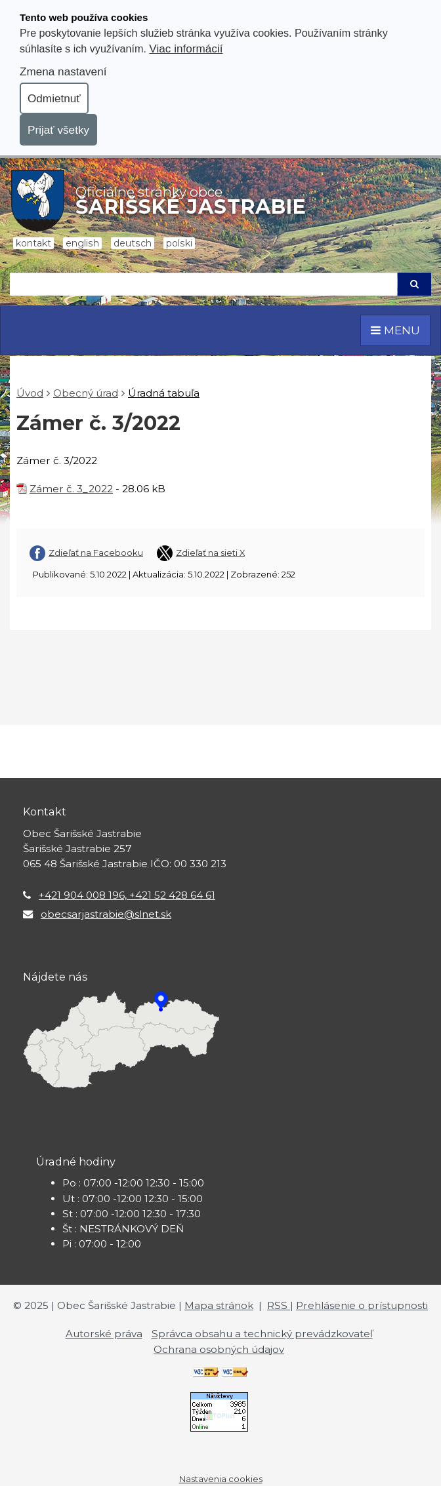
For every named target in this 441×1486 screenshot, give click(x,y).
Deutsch (133, 243)
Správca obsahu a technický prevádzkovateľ (262, 1333)
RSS (278, 1305)
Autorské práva (104, 1333)
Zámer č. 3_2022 (71, 488)
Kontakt (33, 243)
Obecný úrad (85, 393)
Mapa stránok (218, 1305)
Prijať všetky (58, 129)
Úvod (29, 393)
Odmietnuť (54, 98)
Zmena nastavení (63, 71)
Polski (179, 243)
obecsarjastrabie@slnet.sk (106, 914)
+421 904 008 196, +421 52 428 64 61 (127, 895)
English (82, 243)
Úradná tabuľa (164, 393)
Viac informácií (185, 48)
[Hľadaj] (203, 284)
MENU (395, 330)
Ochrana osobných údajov (219, 1349)
